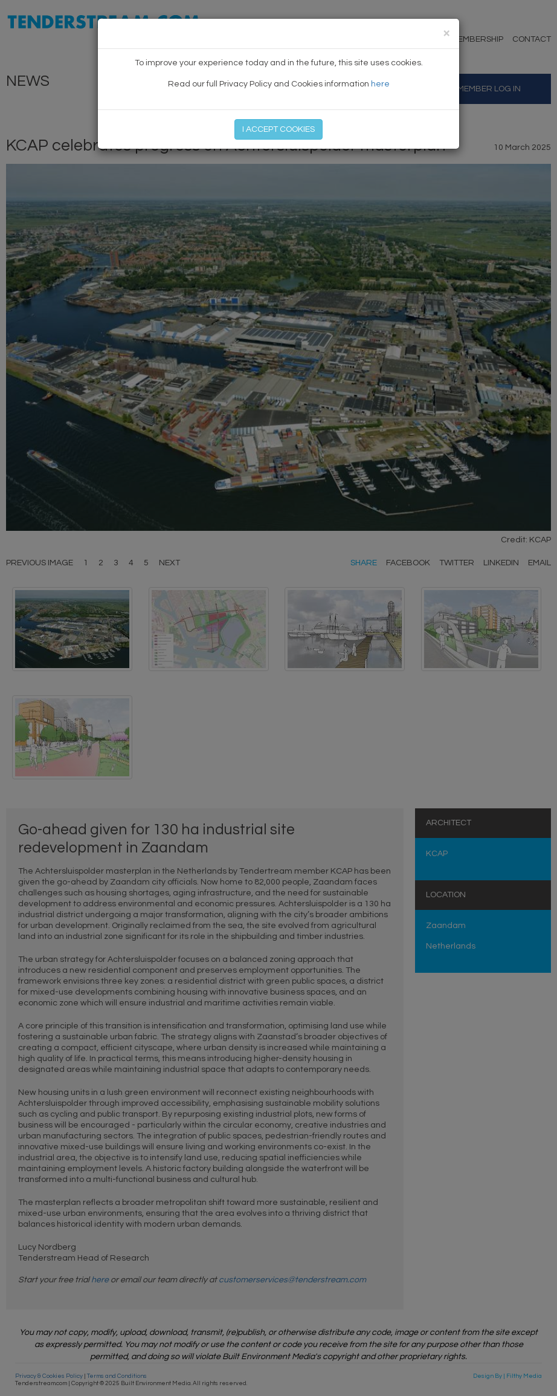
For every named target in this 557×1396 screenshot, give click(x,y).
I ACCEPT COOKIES (278, 129)
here (380, 84)
